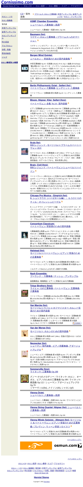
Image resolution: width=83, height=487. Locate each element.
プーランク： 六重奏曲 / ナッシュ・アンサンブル (54, 276)
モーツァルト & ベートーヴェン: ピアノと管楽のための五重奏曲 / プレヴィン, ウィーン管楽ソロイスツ (55, 423)
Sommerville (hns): (40, 369)
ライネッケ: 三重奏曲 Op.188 (44, 372)
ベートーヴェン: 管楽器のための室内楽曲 (50, 226)
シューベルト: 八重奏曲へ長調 (46, 25)
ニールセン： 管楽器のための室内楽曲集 (51, 59)
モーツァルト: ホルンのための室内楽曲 (50, 331)
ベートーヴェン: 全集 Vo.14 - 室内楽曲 (49, 103)
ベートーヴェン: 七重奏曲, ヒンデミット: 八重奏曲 (54, 88)
